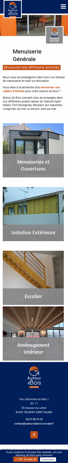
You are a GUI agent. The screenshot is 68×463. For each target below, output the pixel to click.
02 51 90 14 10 (34, 419)
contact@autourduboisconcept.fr (34, 423)
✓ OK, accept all (25, 459)
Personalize (48, 459)
